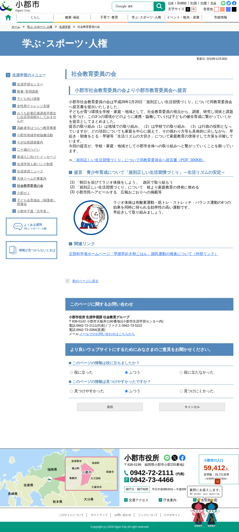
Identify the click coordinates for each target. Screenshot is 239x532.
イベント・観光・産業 (183, 17)
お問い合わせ (122, 515)
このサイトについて (71, 515)
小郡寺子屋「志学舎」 (33, 211)
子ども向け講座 (28, 99)
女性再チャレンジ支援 (33, 106)
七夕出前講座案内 (30, 142)
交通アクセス (138, 500)
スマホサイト (172, 515)
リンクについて (148, 515)
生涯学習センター (30, 84)
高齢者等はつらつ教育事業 (36, 128)
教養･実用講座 (27, 91)
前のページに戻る (85, 281)
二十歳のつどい (28, 149)
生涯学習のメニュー (29, 75)
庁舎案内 (169, 500)
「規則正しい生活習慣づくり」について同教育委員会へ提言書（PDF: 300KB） (139, 160)
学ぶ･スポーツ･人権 (146, 17)
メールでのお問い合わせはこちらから (107, 334)
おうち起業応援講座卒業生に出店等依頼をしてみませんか (36, 116)
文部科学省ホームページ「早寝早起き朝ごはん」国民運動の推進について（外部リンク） (143, 254)
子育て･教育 (109, 17)
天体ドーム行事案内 (31, 178)
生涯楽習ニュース (30, 171)
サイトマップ (99, 515)
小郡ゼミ (23, 193)
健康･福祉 (72, 17)
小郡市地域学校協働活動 (35, 135)
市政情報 (220, 17)
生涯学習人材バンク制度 (35, 164)
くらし (35, 17)
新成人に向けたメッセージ (36, 157)
